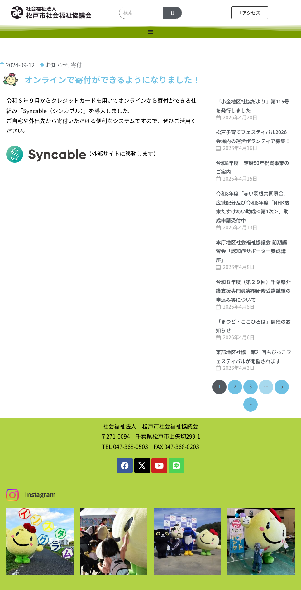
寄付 (76, 65)
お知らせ (56, 65)
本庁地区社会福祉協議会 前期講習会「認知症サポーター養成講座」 (251, 251)
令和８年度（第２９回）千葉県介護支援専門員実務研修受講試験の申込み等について (253, 291)
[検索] (172, 13)
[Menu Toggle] (150, 31)
